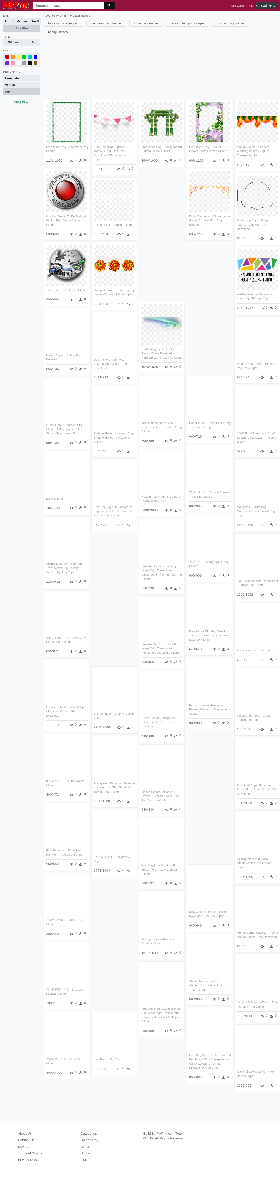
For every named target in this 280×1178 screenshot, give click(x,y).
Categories (89, 1133)
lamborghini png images (187, 23)
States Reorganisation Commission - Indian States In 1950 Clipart (209, 986)
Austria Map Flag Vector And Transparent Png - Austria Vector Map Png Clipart (64, 568)
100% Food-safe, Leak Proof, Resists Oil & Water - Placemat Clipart (257, 438)
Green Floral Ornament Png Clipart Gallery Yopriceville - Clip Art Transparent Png (64, 429)
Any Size (22, 28)
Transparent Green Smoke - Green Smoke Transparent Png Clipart (162, 428)
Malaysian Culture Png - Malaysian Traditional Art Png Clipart (256, 512)
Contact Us (26, 1140)
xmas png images (146, 23)
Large (9, 21)
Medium (22, 21)
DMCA (23, 1146)
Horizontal (12, 78)
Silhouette (15, 42)
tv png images (58, 32)
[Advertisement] (161, 66)
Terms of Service (30, 1153)
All (34, 42)
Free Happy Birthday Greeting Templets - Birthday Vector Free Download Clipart (210, 636)
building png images (231, 23)
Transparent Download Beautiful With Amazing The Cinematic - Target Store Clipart (115, 788)
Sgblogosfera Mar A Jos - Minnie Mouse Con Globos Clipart (255, 864)
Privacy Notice (29, 1159)
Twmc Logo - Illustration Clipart (66, 290)
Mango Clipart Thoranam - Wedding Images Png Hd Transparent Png (253, 151)
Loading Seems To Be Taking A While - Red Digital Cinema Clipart (66, 220)
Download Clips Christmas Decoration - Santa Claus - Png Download (257, 790)
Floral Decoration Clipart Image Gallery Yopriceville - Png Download (209, 220)
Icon (84, 1159)
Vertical (10, 84)
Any (8, 91)
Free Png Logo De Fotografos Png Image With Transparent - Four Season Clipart (113, 512)
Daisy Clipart (54, 499)
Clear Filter (21, 101)
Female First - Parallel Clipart (112, 225)
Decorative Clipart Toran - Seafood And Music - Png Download (110, 364)
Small (35, 21)
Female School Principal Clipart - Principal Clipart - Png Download (66, 712)
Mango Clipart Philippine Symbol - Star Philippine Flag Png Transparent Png (160, 796)
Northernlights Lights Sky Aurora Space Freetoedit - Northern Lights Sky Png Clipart (162, 354)
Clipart (85, 1146)
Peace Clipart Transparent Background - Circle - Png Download (159, 723)
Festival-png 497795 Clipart (255, 651)
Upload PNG (265, 5)
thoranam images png (63, 23)
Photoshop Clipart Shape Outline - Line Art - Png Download (253, 225)
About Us (25, 1133)
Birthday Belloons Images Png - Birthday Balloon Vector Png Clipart (114, 438)
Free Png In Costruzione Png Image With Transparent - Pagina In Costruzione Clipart (161, 649)
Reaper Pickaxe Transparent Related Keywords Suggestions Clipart (209, 710)
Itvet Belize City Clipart (108, 1060)
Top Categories (241, 5)
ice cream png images (106, 23)
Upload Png (89, 1140)
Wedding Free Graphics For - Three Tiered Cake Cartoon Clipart (161, 870)
